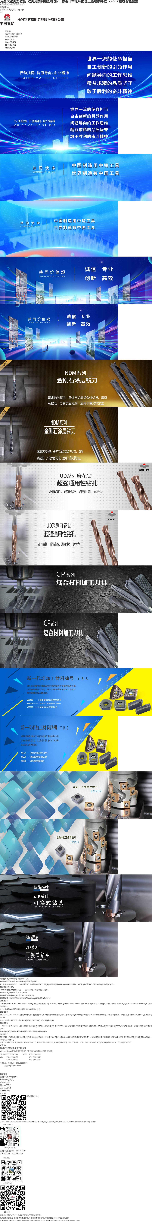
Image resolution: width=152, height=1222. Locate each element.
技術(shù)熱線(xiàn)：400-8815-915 (13, 1151)
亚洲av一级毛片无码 (73, 1221)
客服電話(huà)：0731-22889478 (11, 1153)
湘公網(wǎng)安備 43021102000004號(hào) (65, 1122)
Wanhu (93, 1122)
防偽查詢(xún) (10, 48)
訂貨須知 (3, 10)
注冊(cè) (6, 7)
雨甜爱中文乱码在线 (58, 1221)
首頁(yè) (8, 31)
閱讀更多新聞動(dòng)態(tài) (10, 995)
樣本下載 (3, 1093)
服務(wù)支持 (9, 39)
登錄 (1, 7)
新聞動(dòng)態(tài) (12, 37)
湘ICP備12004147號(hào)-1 (38, 1122)
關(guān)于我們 (10, 42)
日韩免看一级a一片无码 (25, 1221)
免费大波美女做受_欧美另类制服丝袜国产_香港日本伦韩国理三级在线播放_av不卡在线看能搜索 (34, 1218)
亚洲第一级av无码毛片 (8, 1221)
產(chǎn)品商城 (10, 45)
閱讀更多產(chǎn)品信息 (9, 979)
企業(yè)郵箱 (11, 10)
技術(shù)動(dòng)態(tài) (13, 34)
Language (20, 10)
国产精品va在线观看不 (42, 1221)
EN (1, 12)
